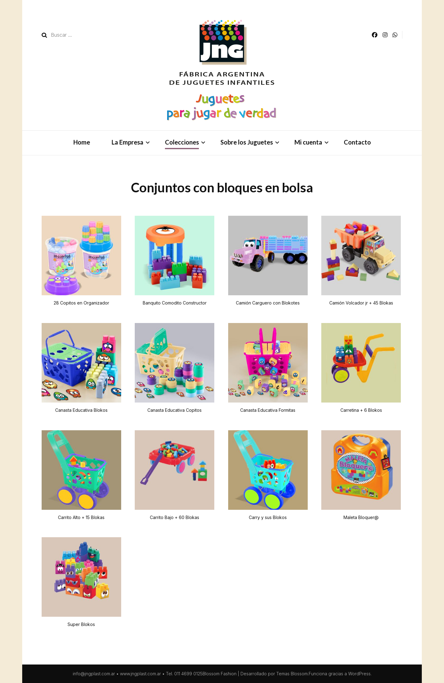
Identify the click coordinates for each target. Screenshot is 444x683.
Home (81, 142)
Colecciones (182, 142)
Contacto (357, 142)
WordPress (359, 673)
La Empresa (127, 142)
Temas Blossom (292, 673)
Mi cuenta (308, 142)
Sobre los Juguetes (246, 142)
